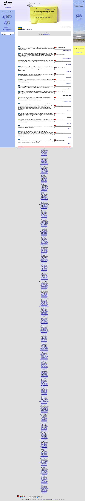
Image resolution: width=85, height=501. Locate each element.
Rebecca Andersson (44, 422)
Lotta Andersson (44, 344)
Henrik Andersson (44, 266)
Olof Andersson (44, 395)
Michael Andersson (44, 376)
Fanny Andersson (44, 239)
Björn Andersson (44, 184)
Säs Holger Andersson (44, 458)
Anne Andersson (44, 168)
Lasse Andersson (44, 332)
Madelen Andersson (44, 349)
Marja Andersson (44, 365)
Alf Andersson (44, 153)
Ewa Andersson (44, 237)
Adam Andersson (44, 149)
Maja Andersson (44, 353)
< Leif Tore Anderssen (19, 147)
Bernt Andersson (44, 179)
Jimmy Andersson (44, 295)
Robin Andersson (44, 428)
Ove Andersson (44, 396)
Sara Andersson (44, 445)
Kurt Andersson (44, 327)
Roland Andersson (44, 430)
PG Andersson (44, 416)
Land (5, 23)
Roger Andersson (44, 429)
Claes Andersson (44, 208)
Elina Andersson (44, 220)
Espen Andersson (44, 234)
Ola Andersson (44, 394)
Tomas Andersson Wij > (68, 147)
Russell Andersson (44, 438)
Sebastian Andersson (44, 446)
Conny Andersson (44, 209)
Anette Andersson (44, 159)
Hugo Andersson (44, 269)
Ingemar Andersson (44, 276)
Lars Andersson (44, 328)
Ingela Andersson (44, 275)
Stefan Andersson (44, 453)
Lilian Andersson (44, 337)
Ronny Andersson (44, 433)
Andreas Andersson (44, 158)
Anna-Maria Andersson (44, 167)
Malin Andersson (44, 355)
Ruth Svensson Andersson (44, 439)
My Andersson (44, 386)
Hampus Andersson (44, 256)
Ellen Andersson (44, 224)
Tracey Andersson (44, 472)
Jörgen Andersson (44, 306)
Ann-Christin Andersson (44, 163)
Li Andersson (44, 335)
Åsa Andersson (44, 491)
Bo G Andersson (44, 187)
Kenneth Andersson (44, 315)
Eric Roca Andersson (44, 231)
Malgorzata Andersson (44, 354)
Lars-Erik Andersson (44, 329)
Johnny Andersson (44, 302)
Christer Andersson (44, 203)
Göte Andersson (44, 255)
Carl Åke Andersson (44, 196)
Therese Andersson (44, 460)
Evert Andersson (44, 236)
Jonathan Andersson (44, 304)
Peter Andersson (44, 412)
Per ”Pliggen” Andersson (44, 405)
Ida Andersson (44, 271)
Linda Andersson (44, 339)
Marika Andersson (44, 362)
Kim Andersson (44, 318)
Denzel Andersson (44, 216)
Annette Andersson (44, 171)
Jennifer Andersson (44, 287)
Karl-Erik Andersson (44, 313)
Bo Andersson (44, 185)
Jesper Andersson (44, 290)
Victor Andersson (44, 480)
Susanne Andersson (44, 456)
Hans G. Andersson (44, 259)
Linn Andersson (44, 340)
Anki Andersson (44, 161)
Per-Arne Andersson (44, 408)
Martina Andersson (44, 368)
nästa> (69, 146)
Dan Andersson (44, 211)
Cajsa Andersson (44, 193)
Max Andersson (44, 373)
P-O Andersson (44, 398)
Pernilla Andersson (44, 411)
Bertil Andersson (44, 181)
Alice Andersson (44, 154)
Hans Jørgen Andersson (44, 260)
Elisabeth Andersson (44, 223)
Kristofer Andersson (44, 325)
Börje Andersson (44, 192)
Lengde (7, 25)
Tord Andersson (44, 470)
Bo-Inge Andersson (44, 188)
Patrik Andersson (44, 400)
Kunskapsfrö (10, 6)
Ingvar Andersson (44, 277)
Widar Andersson (44, 486)
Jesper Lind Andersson (44, 291)
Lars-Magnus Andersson (44, 331)
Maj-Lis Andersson (44, 352)
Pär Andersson (44, 420)
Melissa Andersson (44, 375)
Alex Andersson (44, 152)
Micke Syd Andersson (44, 378)
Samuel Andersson (44, 442)
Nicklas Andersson (44, 389)
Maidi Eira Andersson (44, 351)
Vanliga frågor (79, 16)
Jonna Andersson (44, 305)
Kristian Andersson (44, 323)
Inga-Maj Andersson (44, 273)
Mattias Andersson (44, 372)
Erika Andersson (44, 233)
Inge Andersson (44, 274)
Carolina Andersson (44, 199)
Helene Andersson (44, 265)
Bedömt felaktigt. (23, 126)
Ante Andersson (44, 173)
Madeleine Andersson (44, 348)
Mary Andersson (44, 369)
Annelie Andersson (44, 170)
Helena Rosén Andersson (44, 264)
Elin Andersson (44, 219)
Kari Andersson (44, 309)
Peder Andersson (44, 403)
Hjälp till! (79, 20)
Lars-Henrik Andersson (44, 330)
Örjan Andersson (44, 492)
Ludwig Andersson (44, 347)
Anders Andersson (44, 157)
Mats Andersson (44, 371)
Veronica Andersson (44, 479)
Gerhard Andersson (44, 247)
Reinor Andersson (44, 425)
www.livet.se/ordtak (79, 52)
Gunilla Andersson (44, 250)
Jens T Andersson (44, 289)
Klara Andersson (44, 321)
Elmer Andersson (44, 225)
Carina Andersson (44, 195)
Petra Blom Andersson (44, 413)
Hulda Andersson (44, 270)
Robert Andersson (44, 427)
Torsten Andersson (44, 471)
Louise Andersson (44, 345)
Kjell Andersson (44, 319)
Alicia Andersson (44, 155)
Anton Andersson (44, 174)
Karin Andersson (44, 310)
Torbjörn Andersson (44, 469)
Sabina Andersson (44, 440)
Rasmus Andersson (44, 421)
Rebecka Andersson (44, 423)
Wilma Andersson (44, 487)
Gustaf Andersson (44, 252)
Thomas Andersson (44, 461)
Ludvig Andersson (44, 346)
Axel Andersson (44, 176)
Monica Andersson (44, 383)
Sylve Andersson (44, 457)
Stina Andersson (44, 454)
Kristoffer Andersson (44, 326)
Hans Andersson (44, 258)
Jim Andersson (44, 293)
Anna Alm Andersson (44, 165)
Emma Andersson (44, 228)
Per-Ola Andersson (44, 410)
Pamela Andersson (44, 399)
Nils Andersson (44, 392)
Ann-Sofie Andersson (44, 164)
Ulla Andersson (44, 474)
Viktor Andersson (44, 482)
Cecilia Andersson (44, 200)
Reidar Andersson (44, 424)
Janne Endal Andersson (44, 285)
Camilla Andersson (44, 194)
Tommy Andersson (44, 466)
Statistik (7, 30)
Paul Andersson (44, 402)
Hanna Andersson (44, 257)
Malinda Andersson (44, 356)
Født (5, 20)
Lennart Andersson (44, 334)
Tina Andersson (44, 463)
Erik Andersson (44, 232)
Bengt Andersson (44, 177)
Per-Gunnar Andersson (44, 409)
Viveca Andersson (44, 484)
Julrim (13, 6)
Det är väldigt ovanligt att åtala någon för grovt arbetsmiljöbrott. (34, 86)
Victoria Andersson (44, 481)
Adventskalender (7, 7)
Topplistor (6, 27)
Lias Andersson (44, 336)
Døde (5, 21)
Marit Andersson (44, 363)
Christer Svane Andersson (44, 204)
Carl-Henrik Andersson (44, 198)
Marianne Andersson (44, 360)
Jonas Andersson (44, 303)
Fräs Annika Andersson (44, 245)
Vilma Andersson (44, 483)
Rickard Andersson (44, 426)
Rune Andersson (44, 437)
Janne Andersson (44, 284)
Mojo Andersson (44, 381)
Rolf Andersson (44, 431)
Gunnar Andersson (44, 251)
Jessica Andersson (44, 292)
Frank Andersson (44, 240)
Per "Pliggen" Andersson (44, 406)
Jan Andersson (44, 282)
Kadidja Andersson (44, 307)
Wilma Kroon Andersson (44, 488)
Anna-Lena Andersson (44, 166)
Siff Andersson (44, 447)
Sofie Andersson (44, 450)
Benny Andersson (44, 178)
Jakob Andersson (44, 280)
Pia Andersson (44, 417)
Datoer (5, 22)
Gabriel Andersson (44, 246)
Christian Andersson (44, 205)
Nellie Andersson (44, 388)
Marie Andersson (44, 361)
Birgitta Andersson (44, 182)
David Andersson (44, 214)
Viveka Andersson (44, 485)
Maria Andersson (44, 359)
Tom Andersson (44, 465)
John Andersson (44, 301)
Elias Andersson (44, 218)
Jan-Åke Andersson (44, 283)
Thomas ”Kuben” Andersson (44, 462)
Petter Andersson (44, 415)
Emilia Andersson (44, 227)
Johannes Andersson (44, 300)
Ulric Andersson (44, 476)
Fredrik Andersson (44, 243)
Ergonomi (3, 6)
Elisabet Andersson (44, 222)
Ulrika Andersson (44, 477)
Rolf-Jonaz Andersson (44, 432)
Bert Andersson (44, 180)
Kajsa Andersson (44, 308)
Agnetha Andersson (44, 150)
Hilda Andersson (44, 268)
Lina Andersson (44, 338)
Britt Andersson (44, 190)
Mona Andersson (44, 382)
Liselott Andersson (44, 343)
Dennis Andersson (44, 215)
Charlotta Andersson (44, 201)
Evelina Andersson (44, 235)
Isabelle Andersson (44, 279)
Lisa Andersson (44, 342)
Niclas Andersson (44, 390)
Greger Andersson (44, 249)
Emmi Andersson (44, 229)
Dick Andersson (44, 217)
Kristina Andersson (44, 324)
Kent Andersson (44, 316)
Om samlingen (79, 17)
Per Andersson (44, 404)
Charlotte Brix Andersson (44, 202)
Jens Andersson (44, 288)
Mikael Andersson (44, 379)
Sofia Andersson (44, 449)
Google (44, 34)
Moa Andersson (44, 380)
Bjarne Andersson (44, 183)
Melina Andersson (44, 374)
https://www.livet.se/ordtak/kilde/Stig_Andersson (49, 499)
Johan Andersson (44, 297)
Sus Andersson (44, 455)
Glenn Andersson (44, 248)
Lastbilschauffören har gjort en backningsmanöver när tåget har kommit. (36, 47)
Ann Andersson (44, 162)
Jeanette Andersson (44, 286)
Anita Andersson (44, 160)
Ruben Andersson (44, 436)
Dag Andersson (44, 210)
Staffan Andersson (44, 452)
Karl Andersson (44, 312)
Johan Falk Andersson (44, 298)
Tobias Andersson (44, 464)
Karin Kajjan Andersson (44, 311)
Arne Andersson (44, 175)
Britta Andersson (44, 191)
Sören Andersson (44, 459)
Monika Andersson (44, 384)
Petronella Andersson (44, 414)
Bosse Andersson (44, 189)
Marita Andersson (44, 364)
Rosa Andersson (44, 434)
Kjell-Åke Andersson (44, 320)
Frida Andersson (44, 244)
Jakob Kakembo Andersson (44, 281)
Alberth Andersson (44, 151)
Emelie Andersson (44, 226)
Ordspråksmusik (6, 29)
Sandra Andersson (44, 443)
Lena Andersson (44, 333)
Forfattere (4, 17)
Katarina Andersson (44, 314)
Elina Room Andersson (44, 221)
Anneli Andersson (44, 169)
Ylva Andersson (44, 489)
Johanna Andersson (44, 299)
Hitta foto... (48, 34)
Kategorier (5, 16)
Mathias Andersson (44, 370)
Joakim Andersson (44, 296)
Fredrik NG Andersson (44, 242)
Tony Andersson (44, 467)
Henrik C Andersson (44, 267)
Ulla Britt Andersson (44, 475)
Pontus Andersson (44, 418)
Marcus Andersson (44, 358)
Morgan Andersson (44, 385)
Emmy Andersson (44, 230)
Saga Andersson (44, 441)
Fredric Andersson (44, 241)
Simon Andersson (44, 448)
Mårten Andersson (44, 387)
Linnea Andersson (44, 341)
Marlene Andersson (44, 367)
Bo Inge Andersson (44, 186)
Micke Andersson (44, 377)
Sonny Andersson (44, 451)
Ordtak (6, 6)
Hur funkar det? (79, 15)
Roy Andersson (44, 435)
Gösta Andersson (44, 254)
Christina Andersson (44, 206)
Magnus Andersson (44, 350)
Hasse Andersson (44, 261)
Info (11, 7)
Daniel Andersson (44, 212)
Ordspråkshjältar (79, 18)
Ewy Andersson (44, 238)
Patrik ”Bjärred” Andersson (44, 401)
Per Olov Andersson (44, 407)
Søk (11, 15)
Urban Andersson (44, 478)
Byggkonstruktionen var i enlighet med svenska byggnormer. (33, 74)
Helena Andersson (44, 263)
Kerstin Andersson (44, 317)
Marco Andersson (44, 357)
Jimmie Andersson (44, 294)
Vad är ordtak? (79, 14)
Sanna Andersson (44, 444)
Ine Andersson (44, 272)
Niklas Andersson (44, 391)
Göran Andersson (44, 253)
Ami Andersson (44, 156)
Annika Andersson (44, 172)
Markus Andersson (44, 366)
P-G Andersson (44, 397)
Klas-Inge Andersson (44, 322)
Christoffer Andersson (44, 207)
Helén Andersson (44, 262)
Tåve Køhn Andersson (44, 473)
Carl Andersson (44, 197)
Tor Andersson (44, 468)
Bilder (5, 18)
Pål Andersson (44, 419)
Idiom (5, 24)
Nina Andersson (44, 393)
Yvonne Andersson (44, 490)
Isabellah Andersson (44, 278)
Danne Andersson (44, 213)
